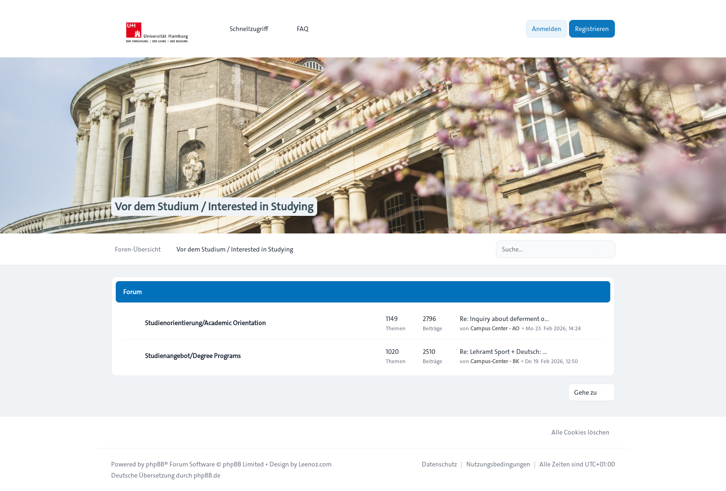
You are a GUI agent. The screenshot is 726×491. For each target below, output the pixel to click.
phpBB (155, 464)
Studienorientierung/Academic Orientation (205, 322)
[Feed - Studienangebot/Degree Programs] (370, 356)
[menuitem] (244, 28)
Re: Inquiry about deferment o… (504, 318)
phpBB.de (207, 475)
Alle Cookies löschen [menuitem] (574, 432)
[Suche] (589, 249)
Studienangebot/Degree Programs (193, 355)
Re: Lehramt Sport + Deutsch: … (503, 351)
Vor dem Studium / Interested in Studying (214, 206)
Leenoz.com (315, 464)
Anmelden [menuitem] (546, 28)
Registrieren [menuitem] (592, 28)
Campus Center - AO (494, 328)
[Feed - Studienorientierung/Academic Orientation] (370, 323)
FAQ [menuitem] (296, 28)
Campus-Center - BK (494, 361)
